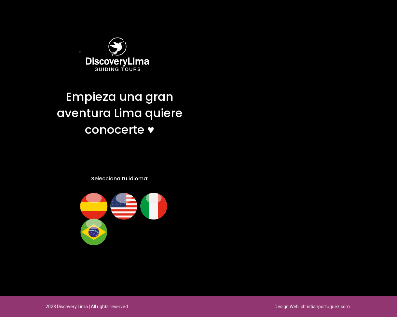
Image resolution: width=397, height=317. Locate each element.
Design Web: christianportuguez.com (312, 306)
